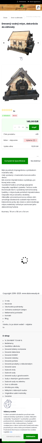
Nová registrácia (35, 1)
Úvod (5, 18)
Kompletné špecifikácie (14, 161)
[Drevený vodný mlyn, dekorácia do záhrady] (21, 43)
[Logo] (21, 7)
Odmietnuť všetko (13, 437)
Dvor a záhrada (16, 18)
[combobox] (30, 140)
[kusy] (19, 127)
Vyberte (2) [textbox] (30, 140)
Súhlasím (30, 436)
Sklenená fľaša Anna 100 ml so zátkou (20, 267)
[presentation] (4, 43)
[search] (38, 7)
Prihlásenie (22, 1)
